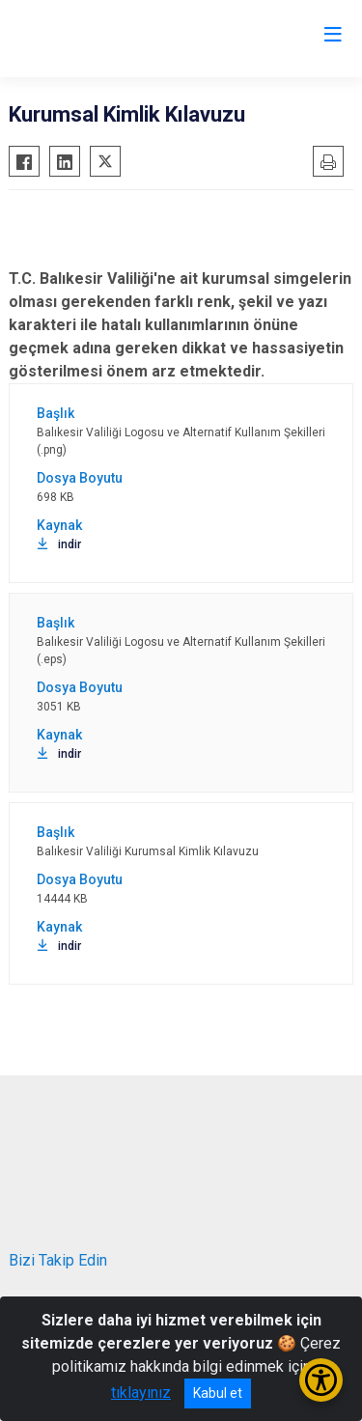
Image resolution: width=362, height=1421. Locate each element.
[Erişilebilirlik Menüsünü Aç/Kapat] (321, 1380)
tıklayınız (141, 1392)
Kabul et (217, 1393)
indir (59, 544)
